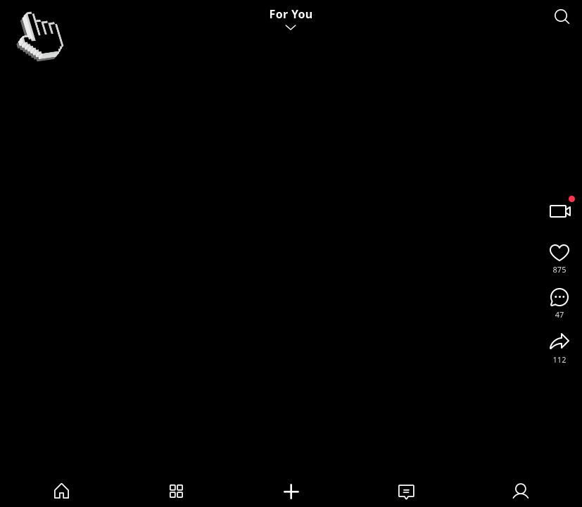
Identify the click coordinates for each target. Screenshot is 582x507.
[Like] (559, 252)
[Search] (562, 17)
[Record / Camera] (559, 211)
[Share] (559, 342)
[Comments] (559, 297)
